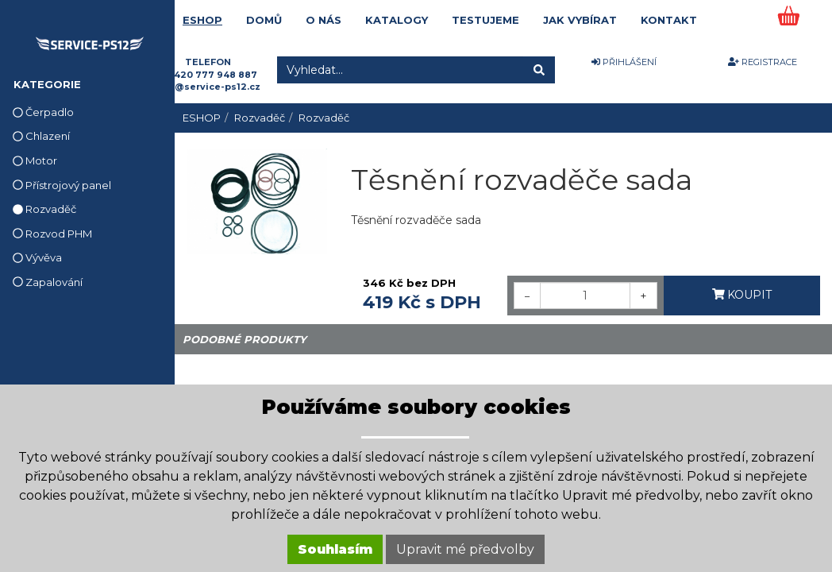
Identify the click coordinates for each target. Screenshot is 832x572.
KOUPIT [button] (742, 295)
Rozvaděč (44, 209)
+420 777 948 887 (212, 74)
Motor (35, 160)
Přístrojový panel (62, 185)
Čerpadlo (43, 112)
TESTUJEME (485, 20)
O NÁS (323, 20)
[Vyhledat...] (400, 69)
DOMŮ (264, 20)
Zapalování (48, 282)
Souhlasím (335, 549)
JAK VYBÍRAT (580, 20)
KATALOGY (396, 20)
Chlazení (41, 135)
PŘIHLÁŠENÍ (624, 62)
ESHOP (202, 20)
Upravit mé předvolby (465, 549)
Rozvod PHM (52, 233)
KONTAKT (669, 20)
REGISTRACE (762, 62)
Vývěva (37, 257)
